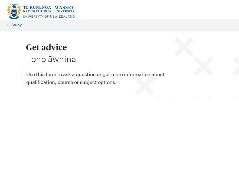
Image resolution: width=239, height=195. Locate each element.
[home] (46, 12)
